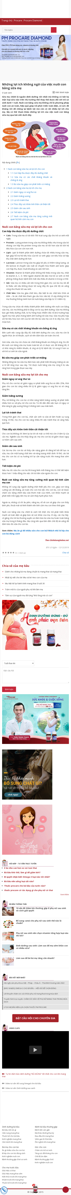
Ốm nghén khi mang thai (45, 1142)
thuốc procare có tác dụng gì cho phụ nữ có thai (28, 890)
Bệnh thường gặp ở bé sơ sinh (14, 1159)
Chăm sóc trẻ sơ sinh (43, 1150)
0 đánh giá (20, 553)
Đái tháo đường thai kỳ (44, 1133)
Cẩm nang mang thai (10, 1133)
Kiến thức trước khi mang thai (14, 1176)
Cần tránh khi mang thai (12, 1142)
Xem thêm (64, 894)
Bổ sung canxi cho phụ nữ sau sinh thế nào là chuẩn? (38, 922)
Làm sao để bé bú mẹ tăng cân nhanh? (35, 958)
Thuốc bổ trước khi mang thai (14, 1183)
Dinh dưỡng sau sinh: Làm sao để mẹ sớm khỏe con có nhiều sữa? (42, 946)
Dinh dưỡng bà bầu (35, 10)
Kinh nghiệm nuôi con (11, 1156)
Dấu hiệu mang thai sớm (12, 1173)
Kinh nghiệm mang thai (11, 1139)
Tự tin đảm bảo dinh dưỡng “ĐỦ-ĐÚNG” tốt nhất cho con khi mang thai (34, 1075)
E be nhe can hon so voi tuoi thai (20, 868)
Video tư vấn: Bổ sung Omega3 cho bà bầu (23, 1083)
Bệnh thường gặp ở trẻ (44, 1159)
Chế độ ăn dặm (41, 1156)
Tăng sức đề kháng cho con (46, 1153)
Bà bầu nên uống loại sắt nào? (19, 881)
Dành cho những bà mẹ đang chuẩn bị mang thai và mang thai (33, 571)
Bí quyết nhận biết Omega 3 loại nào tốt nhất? (27, 877)
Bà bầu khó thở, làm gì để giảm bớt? (22, 872)
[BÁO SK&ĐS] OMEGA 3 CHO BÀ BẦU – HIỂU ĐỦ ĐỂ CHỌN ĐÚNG (30, 988)
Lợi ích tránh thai (19, 200)
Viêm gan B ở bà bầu (43, 1139)
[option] (35, 47)
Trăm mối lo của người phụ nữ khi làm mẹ (24, 589)
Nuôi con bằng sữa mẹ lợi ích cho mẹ (24, 188)
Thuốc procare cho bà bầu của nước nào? (25, 885)
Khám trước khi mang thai (13, 1179)
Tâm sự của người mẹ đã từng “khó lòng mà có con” (29, 595)
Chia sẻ (65, 552)
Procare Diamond (33, 20)
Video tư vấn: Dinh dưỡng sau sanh (20, 1088)
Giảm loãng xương (20, 196)
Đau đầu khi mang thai (44, 1136)
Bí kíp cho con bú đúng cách (13, 1153)
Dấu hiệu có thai (8, 1170)
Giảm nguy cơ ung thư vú (23, 192)
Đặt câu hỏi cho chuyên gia (35, 1018)
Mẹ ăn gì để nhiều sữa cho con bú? (31, 530)
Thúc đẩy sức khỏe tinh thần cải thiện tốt (30, 204)
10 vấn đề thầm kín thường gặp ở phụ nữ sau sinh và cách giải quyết (41, 909)
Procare (18, 20)
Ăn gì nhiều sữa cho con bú (13, 1150)
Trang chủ (6, 20)
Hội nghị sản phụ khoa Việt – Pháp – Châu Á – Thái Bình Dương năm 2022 (34, 983)
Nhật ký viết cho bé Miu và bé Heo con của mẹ (26, 577)
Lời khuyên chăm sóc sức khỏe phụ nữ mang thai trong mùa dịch (31, 993)
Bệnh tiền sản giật (42, 1130)
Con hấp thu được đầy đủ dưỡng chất (29, 173)
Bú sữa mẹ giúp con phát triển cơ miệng (30, 184)
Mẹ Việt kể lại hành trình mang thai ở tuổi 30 (25, 583)
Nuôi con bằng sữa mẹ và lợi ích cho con (25, 169)
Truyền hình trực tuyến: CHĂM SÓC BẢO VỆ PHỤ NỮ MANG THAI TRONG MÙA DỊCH (35, 1000)
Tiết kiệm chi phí (19, 212)
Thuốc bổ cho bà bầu (11, 1136)
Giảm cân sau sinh (20, 208)
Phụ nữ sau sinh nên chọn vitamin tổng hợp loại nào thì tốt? (42, 934)
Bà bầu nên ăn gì (9, 1130)
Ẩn (18, 162)
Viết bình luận (62, 92)
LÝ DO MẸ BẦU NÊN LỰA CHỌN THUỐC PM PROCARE (25, 1007)
